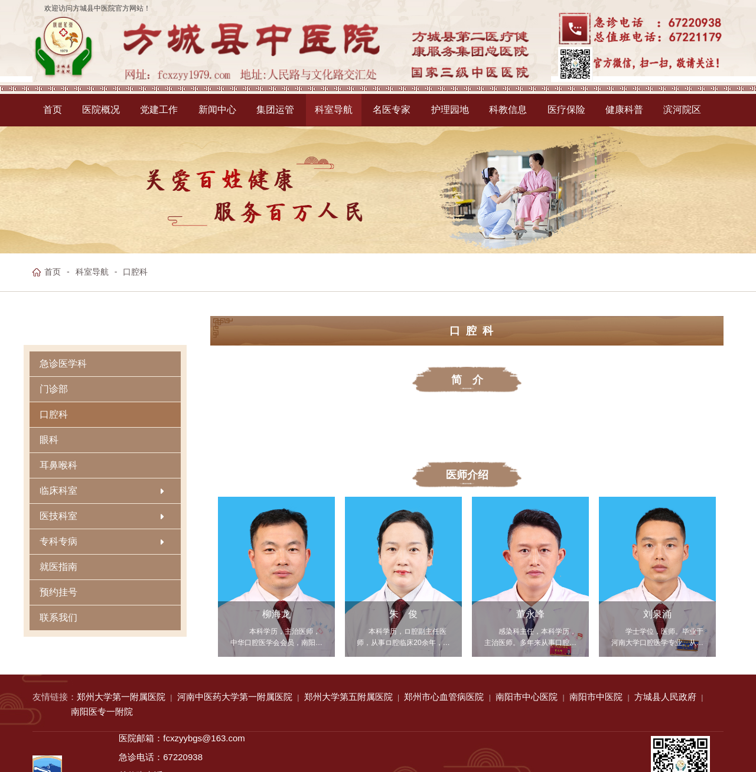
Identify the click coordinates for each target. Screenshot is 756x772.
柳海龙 (276, 614)
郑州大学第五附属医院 (348, 697)
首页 (52, 271)
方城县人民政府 (665, 697)
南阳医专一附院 (102, 711)
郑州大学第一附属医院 (121, 697)
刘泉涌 (657, 614)
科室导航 (92, 271)
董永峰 (530, 614)
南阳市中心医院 (527, 697)
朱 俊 (403, 614)
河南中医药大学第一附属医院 (234, 697)
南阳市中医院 (596, 697)
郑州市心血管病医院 (444, 697)
